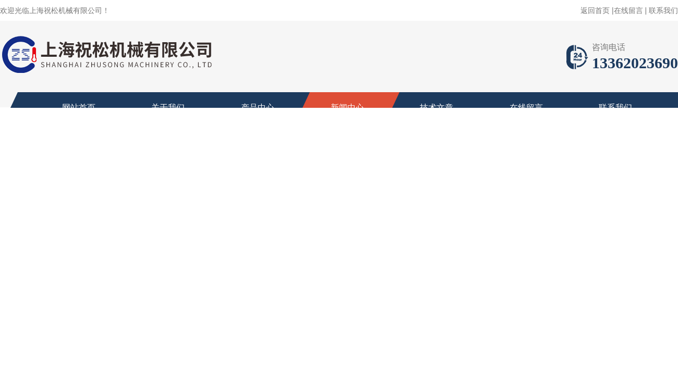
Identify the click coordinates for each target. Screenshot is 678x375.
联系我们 (663, 10)
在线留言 (628, 10)
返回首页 (595, 10)
